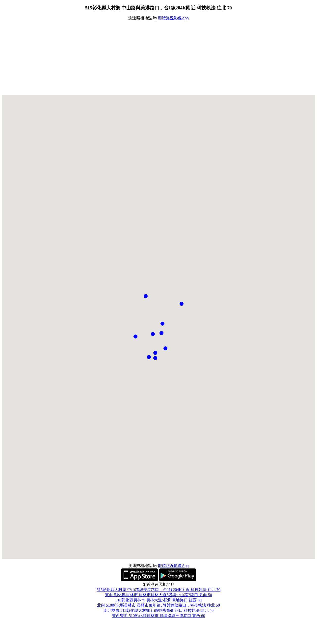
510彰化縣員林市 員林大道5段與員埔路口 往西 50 (158, 600)
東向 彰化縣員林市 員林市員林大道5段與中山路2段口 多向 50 (158, 595)
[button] (162, 324)
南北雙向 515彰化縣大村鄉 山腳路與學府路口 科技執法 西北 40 (158, 610)
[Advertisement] (158, 58)
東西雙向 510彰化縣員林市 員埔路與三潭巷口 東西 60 (158, 616)
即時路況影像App (173, 18)
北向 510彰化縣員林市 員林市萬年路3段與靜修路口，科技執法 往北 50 (158, 605)
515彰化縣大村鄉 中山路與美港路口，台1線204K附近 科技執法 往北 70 (158, 590)
